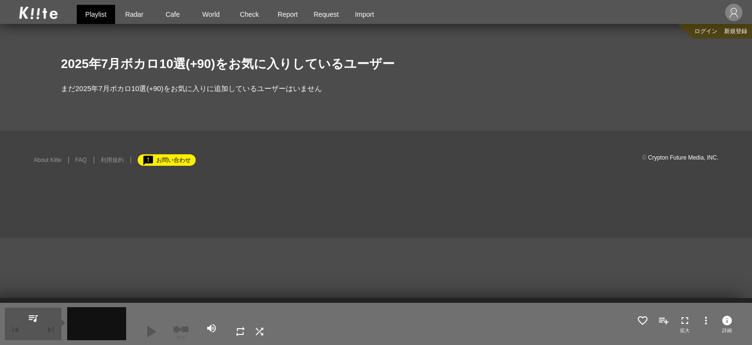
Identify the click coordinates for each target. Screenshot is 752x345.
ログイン (705, 31)
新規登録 (735, 31)
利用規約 (112, 160)
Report (288, 14)
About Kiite (47, 160)
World (211, 14)
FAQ (81, 160)
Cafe (172, 14)
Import (364, 14)
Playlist (95, 14)
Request (326, 14)
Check (249, 14)
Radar (134, 14)
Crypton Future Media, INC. (683, 157)
